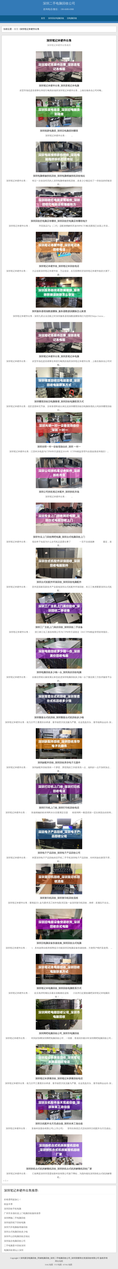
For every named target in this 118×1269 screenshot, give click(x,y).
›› (7, 1181)
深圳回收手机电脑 (12, 1209)
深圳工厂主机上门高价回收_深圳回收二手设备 (59, 627)
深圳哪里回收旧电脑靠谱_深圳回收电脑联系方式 (59, 401)
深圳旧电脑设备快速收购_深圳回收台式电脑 (59, 943)
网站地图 (59, 1261)
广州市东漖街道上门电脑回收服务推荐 (22, 1213)
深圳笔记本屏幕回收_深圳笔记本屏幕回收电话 (59, 1078)
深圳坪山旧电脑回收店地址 (17, 1236)
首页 (43, 18)
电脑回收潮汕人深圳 (13, 1250)
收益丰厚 (8, 1204)
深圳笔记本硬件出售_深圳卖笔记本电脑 (59, 85)
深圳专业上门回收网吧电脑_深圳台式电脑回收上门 (59, 537)
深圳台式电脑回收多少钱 (16, 1232)
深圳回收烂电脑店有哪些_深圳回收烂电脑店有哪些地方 (59, 221)
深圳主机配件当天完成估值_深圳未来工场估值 (59, 1123)
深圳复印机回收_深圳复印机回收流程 (59, 898)
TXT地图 (58, 1265)
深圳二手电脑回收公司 (59, 3)
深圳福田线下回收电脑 (15, 1222)
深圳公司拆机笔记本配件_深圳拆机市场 (59, 491)
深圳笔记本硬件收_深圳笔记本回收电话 (59, 266)
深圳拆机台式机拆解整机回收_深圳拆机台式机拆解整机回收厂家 (59, 1168)
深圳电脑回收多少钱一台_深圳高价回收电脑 (59, 672)
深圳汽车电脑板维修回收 (16, 1227)
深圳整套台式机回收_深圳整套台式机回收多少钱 (59, 717)
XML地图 (49, 1265)
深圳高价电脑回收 (56, 18)
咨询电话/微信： (51, 9)
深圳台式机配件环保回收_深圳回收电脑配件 (59, 582)
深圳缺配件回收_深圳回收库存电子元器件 (59, 762)
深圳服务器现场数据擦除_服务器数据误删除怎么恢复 (59, 311)
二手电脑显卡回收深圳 (15, 1245)
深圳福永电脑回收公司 (15, 1241)
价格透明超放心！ (12, 1199)
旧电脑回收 (72, 18)
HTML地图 (67, 1265)
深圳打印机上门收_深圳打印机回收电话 (59, 807)
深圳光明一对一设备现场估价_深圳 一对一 (59, 446)
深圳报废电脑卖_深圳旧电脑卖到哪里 (59, 130)
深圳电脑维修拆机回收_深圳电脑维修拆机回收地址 (59, 176)
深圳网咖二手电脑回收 (15, 1218)
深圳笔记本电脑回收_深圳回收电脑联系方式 (59, 988)
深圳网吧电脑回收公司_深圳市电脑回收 (59, 1033)
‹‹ (4, 1181)
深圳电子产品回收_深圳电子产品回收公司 (59, 852)
